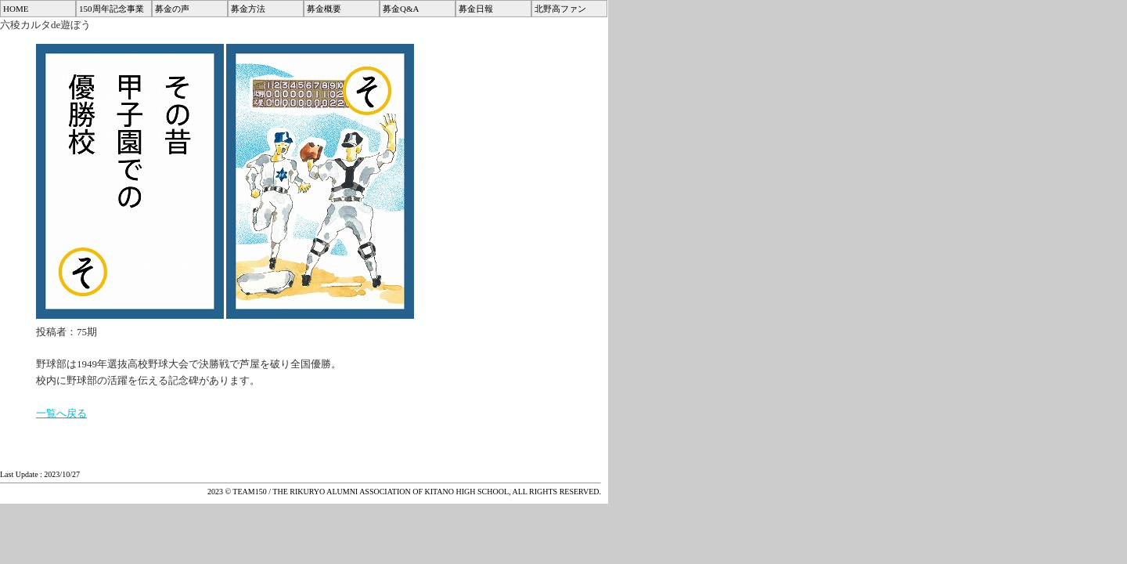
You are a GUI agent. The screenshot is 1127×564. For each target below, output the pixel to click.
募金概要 (324, 8)
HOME (15, 8)
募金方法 (248, 8)
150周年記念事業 (111, 8)
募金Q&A (401, 8)
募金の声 (172, 8)
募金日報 (476, 8)
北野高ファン (560, 8)
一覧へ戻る (61, 413)
